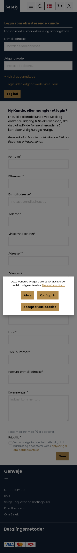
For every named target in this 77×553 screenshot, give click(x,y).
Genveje (13, 471)
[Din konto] (69, 6)
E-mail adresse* (19, 194)
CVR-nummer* (19, 352)
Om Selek (11, 514)
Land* (12, 332)
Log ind (12, 94)
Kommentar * (18, 392)
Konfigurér (48, 295)
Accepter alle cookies (39, 307)
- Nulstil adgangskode (19, 77)
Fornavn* (14, 157)
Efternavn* (16, 176)
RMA (7, 496)
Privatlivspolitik (14, 508)
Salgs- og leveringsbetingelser (27, 502)
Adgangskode (14, 58)
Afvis (27, 295)
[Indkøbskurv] (59, 6)
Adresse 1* (15, 253)
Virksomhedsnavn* (21, 234)
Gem (62, 456)
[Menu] (31, 6)
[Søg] (40, 6)
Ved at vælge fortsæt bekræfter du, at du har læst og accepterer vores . (40, 446)
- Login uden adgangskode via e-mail (31, 84)
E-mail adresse (15, 39)
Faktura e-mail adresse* (25, 372)
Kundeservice (14, 490)
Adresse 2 (15, 273)
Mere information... (53, 285)
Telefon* (14, 214)
